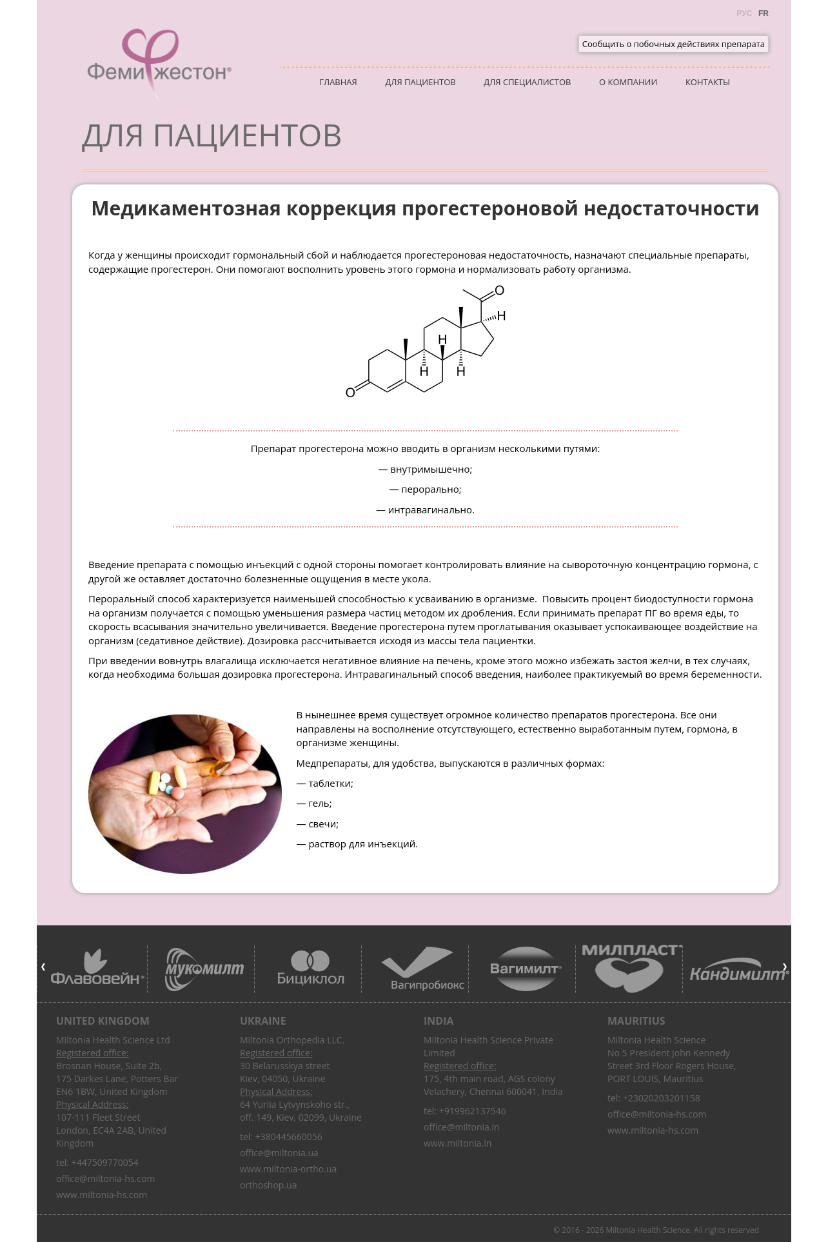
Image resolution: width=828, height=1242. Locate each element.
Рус (744, 13)
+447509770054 (105, 1162)
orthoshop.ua (268, 1185)
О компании (628, 82)
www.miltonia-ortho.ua (288, 1169)
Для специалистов (527, 82)
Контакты (707, 82)
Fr (763, 13)
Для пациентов (420, 82)
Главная (338, 82)
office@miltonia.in (462, 1127)
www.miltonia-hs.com (101, 1194)
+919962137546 (472, 1111)
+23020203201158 (661, 1098)
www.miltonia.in (457, 1143)
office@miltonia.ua (279, 1153)
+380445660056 (288, 1136)
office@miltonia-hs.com (105, 1178)
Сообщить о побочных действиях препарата (673, 44)
